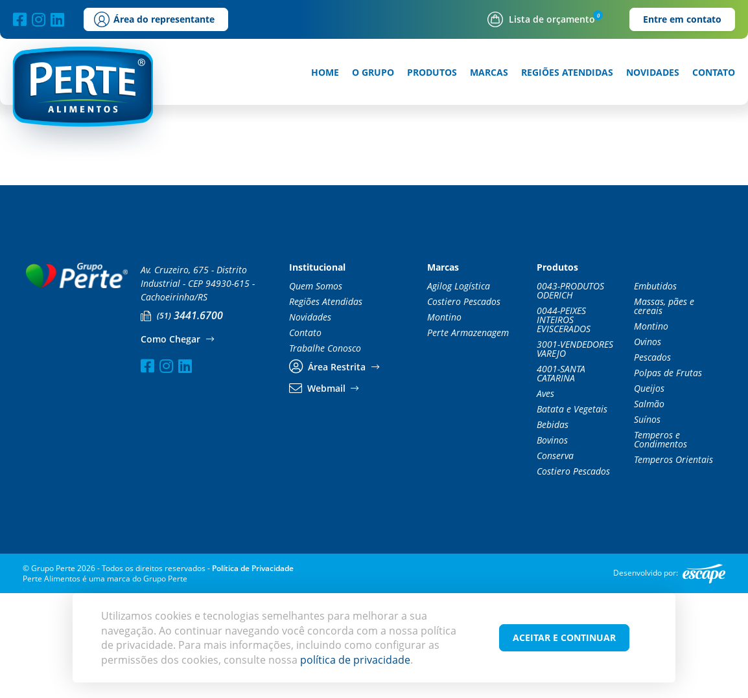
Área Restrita (334, 472)
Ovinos (647, 446)
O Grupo (373, 72)
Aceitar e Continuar (564, 637)
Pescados (652, 462)
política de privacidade (355, 660)
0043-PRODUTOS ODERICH (570, 396)
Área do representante (154, 19)
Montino (444, 422)
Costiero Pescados (463, 406)
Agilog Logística (458, 391)
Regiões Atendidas (567, 72)
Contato (713, 72)
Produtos (432, 72)
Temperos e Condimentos (660, 544)
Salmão (649, 508)
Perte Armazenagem (468, 437)
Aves (545, 498)
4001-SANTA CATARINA (561, 478)
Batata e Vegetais (572, 514)
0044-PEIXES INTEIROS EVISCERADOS (563, 424)
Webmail (323, 494)
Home (325, 72)
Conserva (555, 560)
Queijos (649, 493)
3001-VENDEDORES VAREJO (575, 454)
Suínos (647, 524)
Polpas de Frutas (668, 477)
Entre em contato (682, 19)
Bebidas (552, 529)
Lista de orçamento (541, 19)
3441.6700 (182, 420)
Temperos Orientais (673, 564)
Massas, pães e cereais (664, 411)
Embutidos (655, 391)
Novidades (652, 72)
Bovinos (552, 545)
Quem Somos (315, 391)
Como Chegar (177, 444)
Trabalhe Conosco (325, 453)
